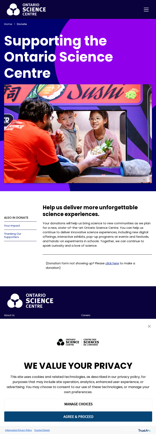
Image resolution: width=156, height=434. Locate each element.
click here (112, 263)
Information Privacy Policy (18, 430)
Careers (85, 315)
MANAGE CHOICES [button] (78, 404)
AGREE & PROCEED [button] (78, 416)
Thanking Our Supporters (12, 235)
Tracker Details (42, 430)
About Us (9, 315)
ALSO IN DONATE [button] (16, 218)
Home (8, 24)
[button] (149, 326)
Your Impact (12, 226)
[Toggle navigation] (146, 9)
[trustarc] (144, 430)
